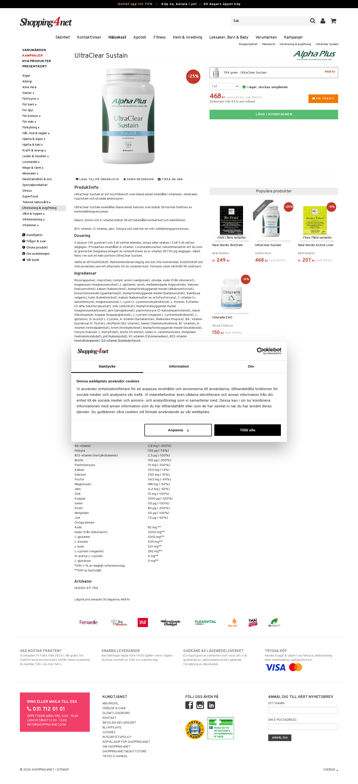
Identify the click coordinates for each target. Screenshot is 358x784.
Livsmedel (31, 162)
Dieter (28, 93)
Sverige (330, 770)
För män (29, 122)
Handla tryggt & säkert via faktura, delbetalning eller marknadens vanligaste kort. (301, 659)
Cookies (108, 732)
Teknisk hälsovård (36, 202)
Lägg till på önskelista (97, 179)
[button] (333, 21)
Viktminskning (33, 220)
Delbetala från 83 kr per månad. (233, 102)
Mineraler (30, 174)
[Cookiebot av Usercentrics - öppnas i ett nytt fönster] (260, 351)
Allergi (27, 82)
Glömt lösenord (116, 713)
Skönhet (62, 37)
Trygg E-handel (115, 756)
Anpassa (178, 430)
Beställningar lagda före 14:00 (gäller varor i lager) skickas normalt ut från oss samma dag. (138, 655)
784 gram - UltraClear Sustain (273, 72)
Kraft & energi (34, 151)
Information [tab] (179, 366)
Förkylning (31, 128)
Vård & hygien (33, 214)
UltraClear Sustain (327, 44)
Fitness (159, 37)
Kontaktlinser (89, 37)
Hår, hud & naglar (36, 133)
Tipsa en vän (170, 179)
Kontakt (109, 718)
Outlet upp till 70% (135, 4)
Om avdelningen (36, 254)
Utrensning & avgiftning (295, 44)
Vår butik (30, 260)
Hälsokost (117, 37)
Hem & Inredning (187, 37)
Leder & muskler (36, 156)
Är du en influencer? (119, 723)
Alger (26, 76)
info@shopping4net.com (46, 725)
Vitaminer (31, 225)
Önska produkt (35, 248)
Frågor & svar (34, 241)
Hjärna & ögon (34, 139)
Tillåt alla (247, 430)
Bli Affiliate (111, 728)
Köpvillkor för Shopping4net (126, 742)
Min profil (110, 704)
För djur (27, 110)
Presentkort (34, 66)
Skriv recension (138, 179)
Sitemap (63, 770)
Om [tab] (251, 366)
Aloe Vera (29, 87)
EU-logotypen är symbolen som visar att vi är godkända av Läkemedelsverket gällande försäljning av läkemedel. (220, 657)
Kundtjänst (32, 235)
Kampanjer (293, 37)
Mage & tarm (33, 168)
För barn (29, 105)
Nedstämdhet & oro (37, 179)
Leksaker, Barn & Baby (228, 37)
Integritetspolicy (117, 737)
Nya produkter (36, 61)
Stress (27, 191)
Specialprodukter (35, 185)
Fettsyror (31, 99)
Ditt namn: (276, 703)
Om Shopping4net (116, 747)
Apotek (139, 37)
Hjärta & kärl (33, 145)
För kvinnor (31, 116)
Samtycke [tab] (107, 366)
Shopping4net (248, 44)
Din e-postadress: (282, 720)
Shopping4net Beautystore (124, 752)
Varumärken (266, 37)
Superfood (30, 197)
